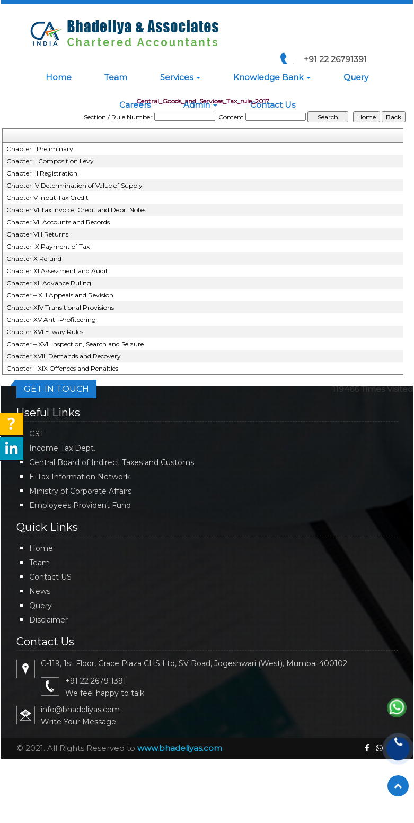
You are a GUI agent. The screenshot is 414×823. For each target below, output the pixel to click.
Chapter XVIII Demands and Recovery (63, 356)
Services (180, 77)
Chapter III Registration (41, 173)
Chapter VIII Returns (37, 234)
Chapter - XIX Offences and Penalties (62, 368)
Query (355, 77)
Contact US (50, 577)
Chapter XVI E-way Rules (44, 332)
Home (59, 77)
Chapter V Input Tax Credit (47, 198)
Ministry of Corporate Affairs (80, 491)
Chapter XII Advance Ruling (48, 283)
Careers (135, 105)
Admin (200, 105)
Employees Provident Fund (80, 505)
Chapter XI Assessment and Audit (57, 271)
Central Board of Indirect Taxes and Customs (111, 462)
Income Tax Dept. (62, 448)
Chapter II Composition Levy (50, 161)
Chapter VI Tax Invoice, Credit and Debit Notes (76, 210)
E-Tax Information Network (79, 476)
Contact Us (272, 105)
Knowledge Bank (272, 77)
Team (115, 77)
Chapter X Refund (33, 258)
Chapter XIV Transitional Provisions (60, 307)
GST (36, 434)
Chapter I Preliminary (39, 149)
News (39, 591)
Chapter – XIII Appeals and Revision (59, 295)
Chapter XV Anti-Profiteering (51, 319)
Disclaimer (48, 620)
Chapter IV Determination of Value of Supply (74, 185)
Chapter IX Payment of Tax (48, 246)
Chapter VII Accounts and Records (58, 222)
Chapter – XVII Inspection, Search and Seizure (75, 344)
